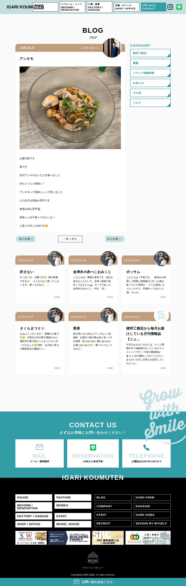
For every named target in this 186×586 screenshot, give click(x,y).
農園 (135, 63)
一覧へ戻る (70, 239)
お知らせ (138, 82)
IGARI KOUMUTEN (25, 7)
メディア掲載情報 (143, 73)
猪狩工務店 (140, 53)
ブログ (137, 102)
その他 (137, 92)
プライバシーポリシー (93, 568)
